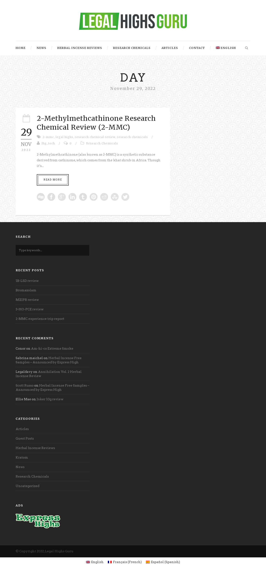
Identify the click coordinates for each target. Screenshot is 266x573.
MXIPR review (27, 300)
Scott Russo (25, 385)
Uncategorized (27, 486)
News (41, 48)
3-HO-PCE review (30, 309)
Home (21, 48)
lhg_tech (48, 143)
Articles (170, 48)
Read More (53, 179)
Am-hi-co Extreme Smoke (52, 348)
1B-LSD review (27, 281)
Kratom (22, 457)
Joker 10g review (50, 399)
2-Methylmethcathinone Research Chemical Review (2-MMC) (96, 123)
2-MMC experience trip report (40, 319)
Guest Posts (25, 438)
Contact (197, 48)
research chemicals (132, 137)
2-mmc (48, 137)
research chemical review (95, 137)
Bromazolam (26, 290)
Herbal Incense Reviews (79, 48)
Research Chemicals (132, 48)
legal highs (64, 137)
